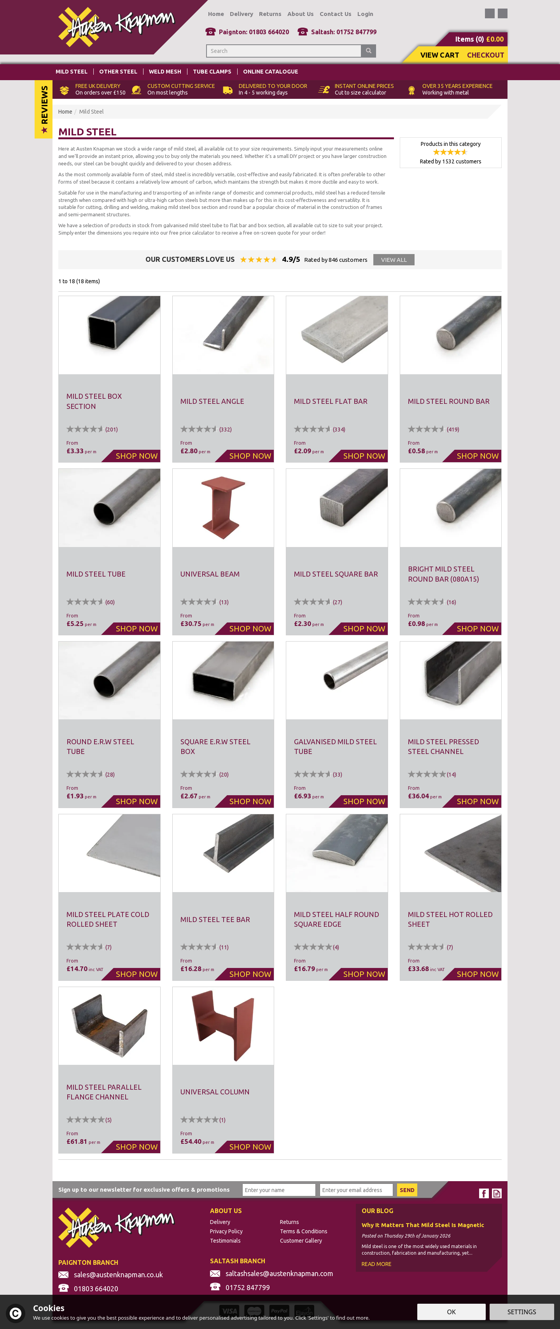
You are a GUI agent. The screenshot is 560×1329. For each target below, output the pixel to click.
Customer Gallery (301, 1241)
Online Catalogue (270, 71)
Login (365, 14)
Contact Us (336, 14)
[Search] (284, 51)
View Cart (439, 55)
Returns (289, 1222)
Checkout (485, 55)
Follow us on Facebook (490, 13)
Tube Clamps (212, 71)
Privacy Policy (226, 1231)
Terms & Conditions (303, 1231)
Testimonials (225, 1241)
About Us (300, 14)
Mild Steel (72, 71)
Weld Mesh (165, 71)
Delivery (220, 1222)
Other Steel (118, 71)
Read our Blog (503, 13)
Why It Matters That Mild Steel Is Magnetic (423, 1225)
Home (216, 14)
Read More (377, 1264)
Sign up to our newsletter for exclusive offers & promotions (144, 1189)
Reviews (44, 109)
